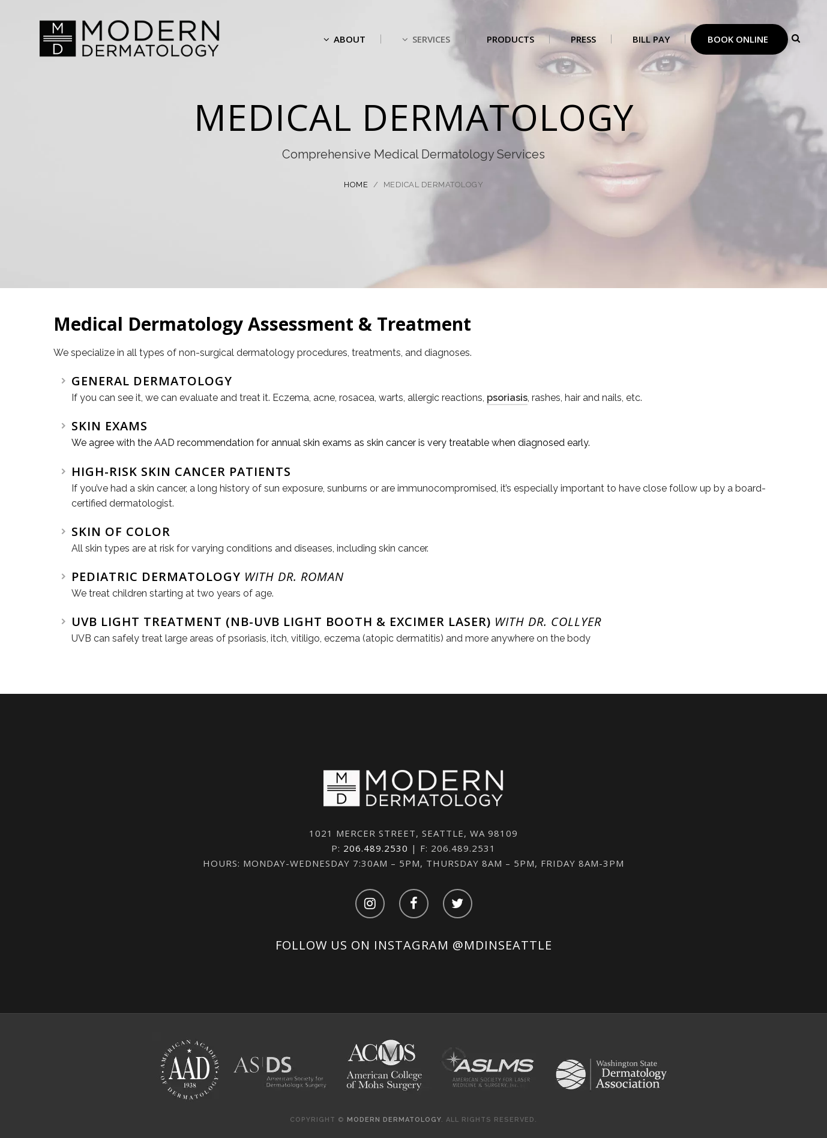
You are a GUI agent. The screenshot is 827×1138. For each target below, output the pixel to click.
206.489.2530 (375, 848)
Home (356, 184)
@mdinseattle (502, 945)
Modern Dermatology (394, 1120)
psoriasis (507, 397)
